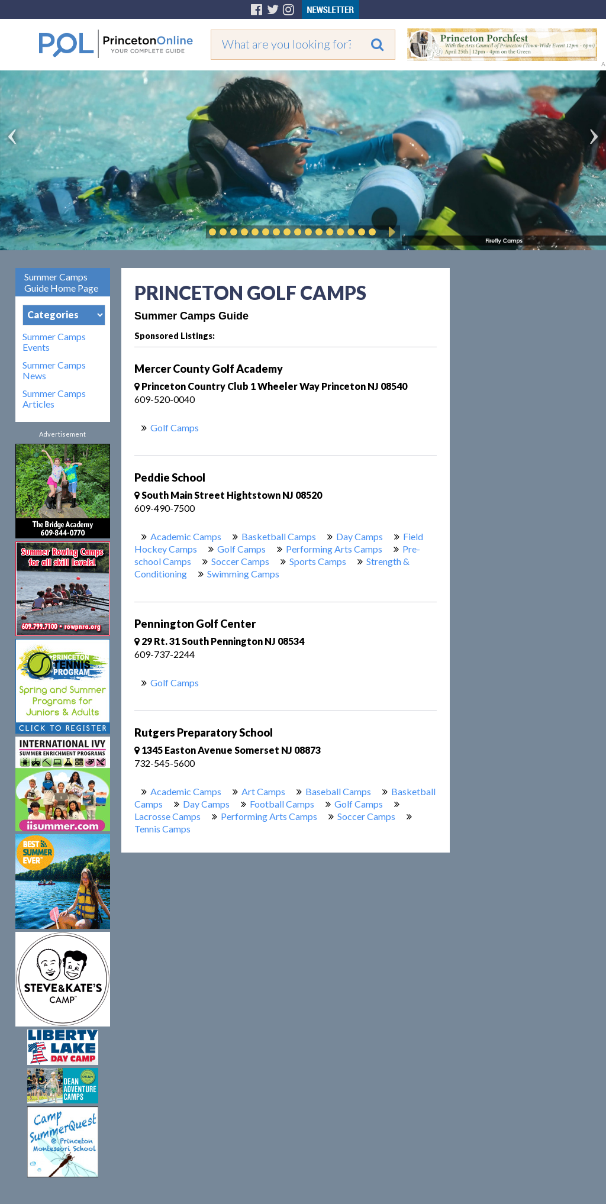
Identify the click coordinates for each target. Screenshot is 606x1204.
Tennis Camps (162, 828)
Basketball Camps (278, 536)
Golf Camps (174, 427)
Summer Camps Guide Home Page (61, 282)
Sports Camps (317, 561)
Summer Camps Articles (54, 398)
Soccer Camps (240, 561)
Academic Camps (185, 536)
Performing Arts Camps (334, 548)
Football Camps (282, 803)
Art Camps (263, 791)
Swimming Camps (243, 573)
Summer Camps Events (54, 342)
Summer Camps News (54, 370)
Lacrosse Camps (167, 816)
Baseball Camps (338, 791)
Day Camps (359, 536)
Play (390, 232)
